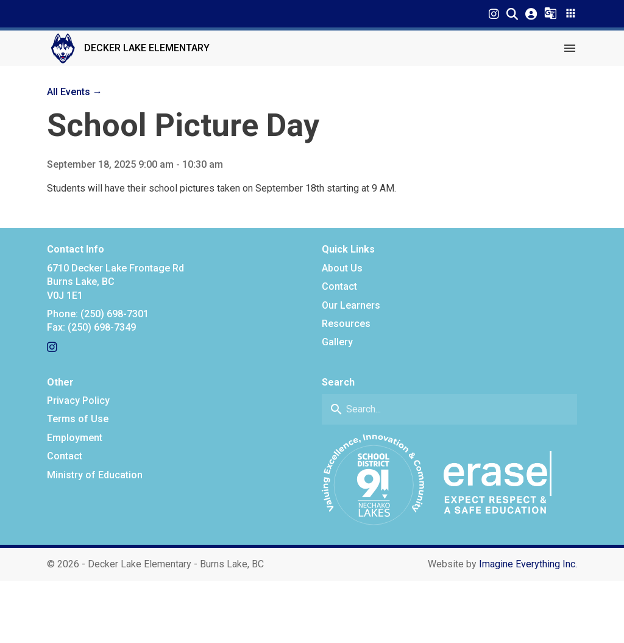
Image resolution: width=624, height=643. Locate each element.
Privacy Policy (78, 400)
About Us (342, 268)
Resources (346, 323)
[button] (512, 14)
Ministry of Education (95, 475)
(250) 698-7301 (114, 314)
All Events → (74, 92)
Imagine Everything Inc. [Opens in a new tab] (528, 564)
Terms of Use (77, 419)
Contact (339, 286)
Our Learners (351, 305)
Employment (74, 438)
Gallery (337, 342)
